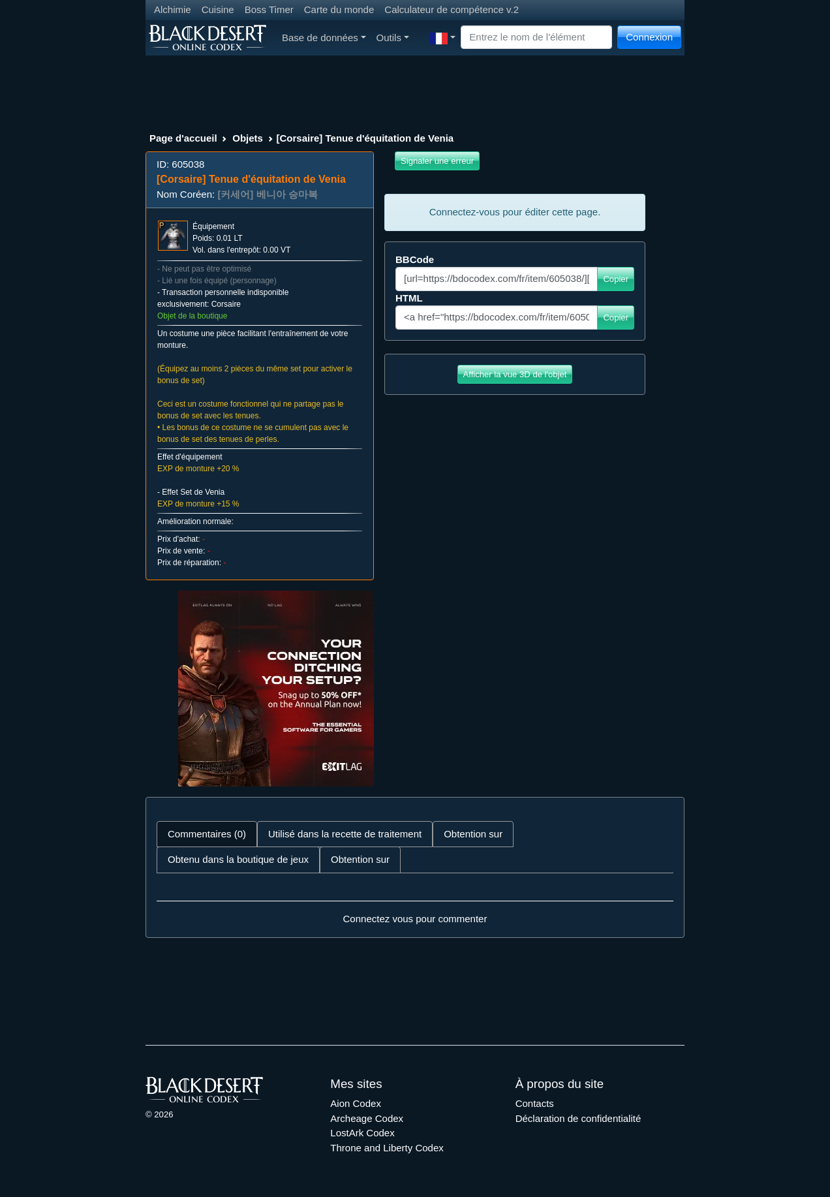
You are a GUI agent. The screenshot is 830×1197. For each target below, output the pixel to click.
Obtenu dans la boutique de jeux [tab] (238, 859)
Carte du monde (339, 9)
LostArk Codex (362, 1132)
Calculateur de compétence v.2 (451, 9)
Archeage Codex (366, 1118)
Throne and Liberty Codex (386, 1147)
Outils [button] (393, 37)
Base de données (324, 37)
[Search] (536, 37)
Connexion (649, 36)
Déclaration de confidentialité (578, 1118)
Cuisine (218, 9)
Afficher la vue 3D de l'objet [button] (515, 374)
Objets (247, 138)
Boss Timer (269, 9)
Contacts (534, 1103)
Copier (615, 279)
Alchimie (172, 9)
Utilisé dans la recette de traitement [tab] (345, 833)
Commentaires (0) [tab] (207, 833)
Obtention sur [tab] (473, 833)
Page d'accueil (183, 138)
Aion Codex (355, 1103)
